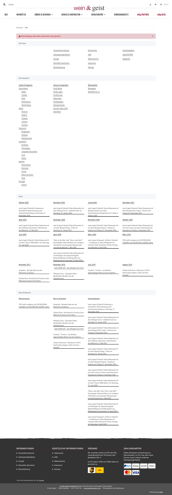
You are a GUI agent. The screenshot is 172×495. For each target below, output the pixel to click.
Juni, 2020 (22, 234)
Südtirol (24, 115)
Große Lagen (58, 92)
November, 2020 (94, 220)
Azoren (24, 185)
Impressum (92, 63)
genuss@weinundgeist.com (92, 488)
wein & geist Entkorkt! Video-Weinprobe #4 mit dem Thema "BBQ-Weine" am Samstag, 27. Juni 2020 (34, 242)
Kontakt (56, 59)
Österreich (22, 128)
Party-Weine (57, 88)
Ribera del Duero (27, 175)
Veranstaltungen (94, 299)
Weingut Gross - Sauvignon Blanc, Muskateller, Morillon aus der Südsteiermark (65, 276)
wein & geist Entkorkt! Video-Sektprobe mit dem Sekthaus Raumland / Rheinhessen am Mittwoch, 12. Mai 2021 (34, 228)
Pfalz (23, 98)
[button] (150, 5)
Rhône (24, 158)
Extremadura (26, 165)
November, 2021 (128, 202)
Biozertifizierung (59, 67)
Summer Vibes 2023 (60, 108)
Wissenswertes (24, 299)
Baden (24, 92)
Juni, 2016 (92, 265)
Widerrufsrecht (93, 59)
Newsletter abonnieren (61, 63)
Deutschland (23, 88)
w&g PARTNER (143, 14)
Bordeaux (25, 145)
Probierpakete (58, 102)
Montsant (25, 168)
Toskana (25, 118)
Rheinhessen (26, 102)
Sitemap (91, 67)
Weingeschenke (59, 105)
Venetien (25, 125)
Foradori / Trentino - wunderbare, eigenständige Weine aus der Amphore (101, 271)
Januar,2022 (92, 202)
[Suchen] (5, 4)
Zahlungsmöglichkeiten (61, 55)
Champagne (26, 148)
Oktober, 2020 (128, 220)
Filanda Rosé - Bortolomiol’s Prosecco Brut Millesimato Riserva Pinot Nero (34, 280)
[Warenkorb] (164, 5)
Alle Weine (57, 112)
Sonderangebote (121, 14)
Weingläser (92, 88)
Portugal (22, 181)
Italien (21, 108)
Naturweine (57, 98)
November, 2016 (59, 265)
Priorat (24, 171)
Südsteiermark (27, 138)
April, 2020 (57, 234)
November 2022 (59, 202)
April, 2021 (23, 220)
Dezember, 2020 (59, 220)
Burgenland (26, 132)
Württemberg (26, 105)
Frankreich (22, 141)
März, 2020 (92, 234)
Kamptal (24, 135)
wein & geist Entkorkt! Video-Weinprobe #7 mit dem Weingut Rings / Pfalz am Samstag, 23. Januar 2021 (68, 228)
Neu (6, 14)
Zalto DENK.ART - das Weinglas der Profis (69, 268)
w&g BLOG (161, 14)
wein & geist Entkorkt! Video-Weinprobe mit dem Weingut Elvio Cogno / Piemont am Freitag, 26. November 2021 (138, 210)
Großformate (58, 95)
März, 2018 (127, 234)
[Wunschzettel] (155, 5)
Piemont (24, 112)
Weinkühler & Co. (94, 92)
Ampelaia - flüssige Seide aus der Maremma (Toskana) (30, 271)
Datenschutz (92, 50)
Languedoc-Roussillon (29, 151)
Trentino (24, 122)
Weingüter (21, 14)
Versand (41, 480)
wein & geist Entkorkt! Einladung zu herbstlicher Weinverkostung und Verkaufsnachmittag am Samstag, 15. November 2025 (32, 211)
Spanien (22, 161)
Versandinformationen (61, 50)
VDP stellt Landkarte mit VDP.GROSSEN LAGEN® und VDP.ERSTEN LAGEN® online (138, 241)
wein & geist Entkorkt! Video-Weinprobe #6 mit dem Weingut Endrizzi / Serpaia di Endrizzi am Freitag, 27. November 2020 (103, 228)
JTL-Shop (160, 492)
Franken (24, 95)
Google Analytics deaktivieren (69, 486)
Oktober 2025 (24, 202)
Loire (23, 155)
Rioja (23, 178)
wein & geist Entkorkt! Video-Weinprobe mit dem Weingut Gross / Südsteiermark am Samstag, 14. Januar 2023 (68, 210)
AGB (89, 55)
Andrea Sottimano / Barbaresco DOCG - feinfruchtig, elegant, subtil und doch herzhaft (137, 272)
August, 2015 (127, 265)
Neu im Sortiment (59, 299)
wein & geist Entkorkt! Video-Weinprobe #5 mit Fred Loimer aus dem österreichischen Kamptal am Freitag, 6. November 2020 (138, 228)
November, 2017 (25, 265)
